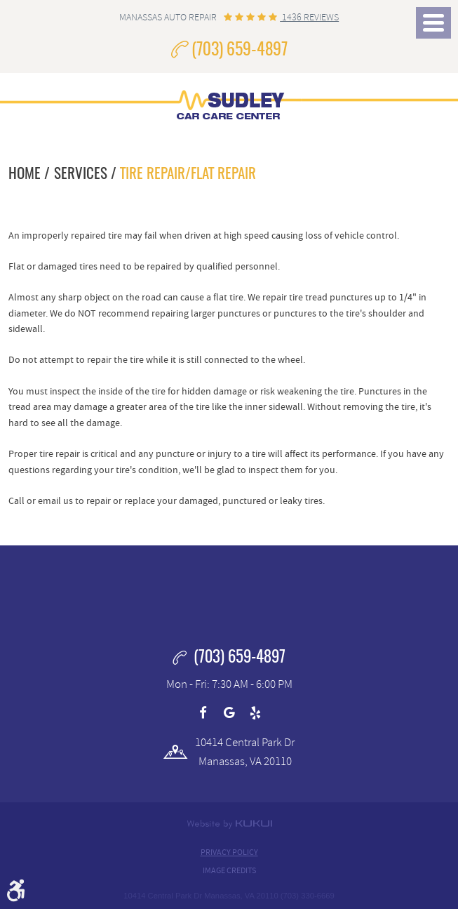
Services (80, 174)
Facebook (202, 713)
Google (229, 713)
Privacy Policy (229, 852)
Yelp (255, 713)
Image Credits (229, 870)
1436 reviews (309, 17)
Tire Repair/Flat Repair (188, 174)
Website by (229, 824)
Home (24, 174)
